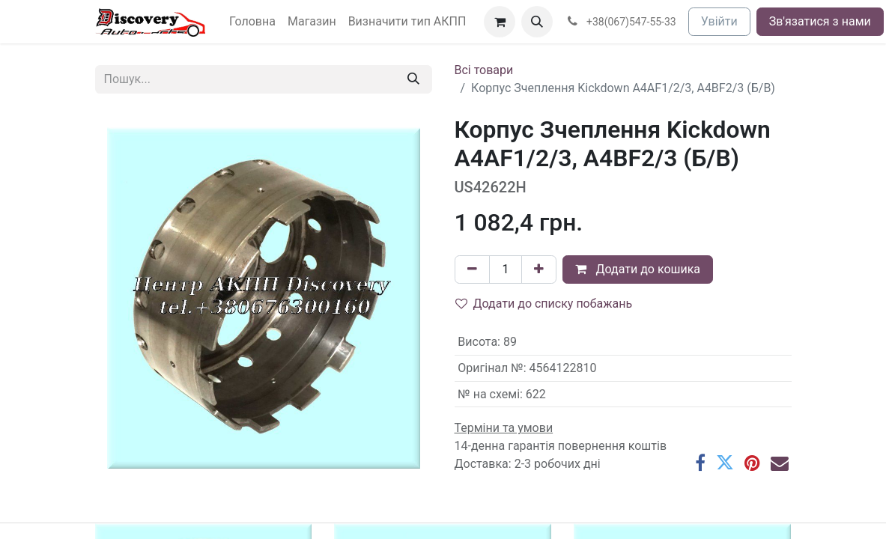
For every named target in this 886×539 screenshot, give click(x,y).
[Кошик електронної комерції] (499, 21)
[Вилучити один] (472, 269)
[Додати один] (538, 269)
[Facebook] (700, 463)
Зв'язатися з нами (820, 21)
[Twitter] (725, 463)
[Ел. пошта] (780, 463)
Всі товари (484, 70)
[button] (537, 21)
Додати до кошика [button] (637, 269)
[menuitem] (252, 22)
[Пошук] (413, 79)
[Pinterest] (752, 463)
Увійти (719, 21)
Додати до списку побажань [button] (544, 303)
